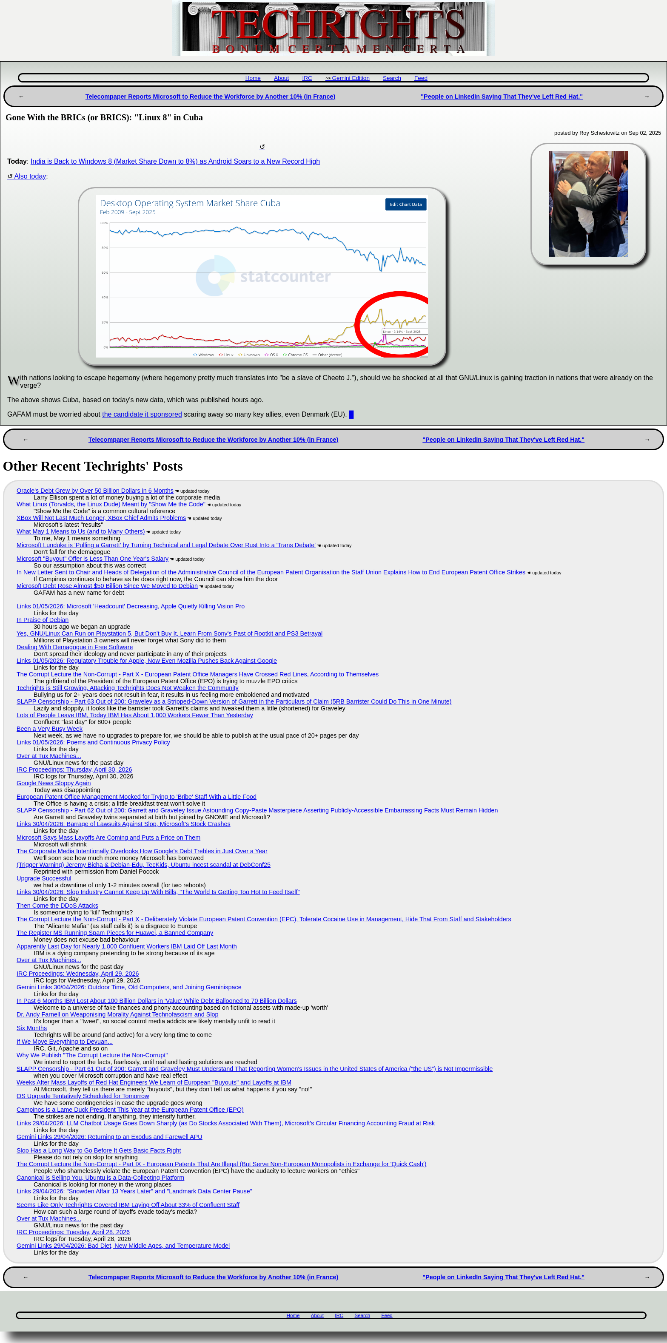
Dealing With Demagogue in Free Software (75, 647)
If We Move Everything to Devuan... (65, 1041)
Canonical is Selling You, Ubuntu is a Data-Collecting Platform (100, 1177)
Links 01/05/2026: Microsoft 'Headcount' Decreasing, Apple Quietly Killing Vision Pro (131, 606)
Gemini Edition (351, 78)
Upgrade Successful (44, 878)
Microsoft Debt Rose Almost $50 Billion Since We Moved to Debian (107, 585)
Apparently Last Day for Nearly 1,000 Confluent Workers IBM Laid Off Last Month (127, 946)
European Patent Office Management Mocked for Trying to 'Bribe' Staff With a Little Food (137, 796)
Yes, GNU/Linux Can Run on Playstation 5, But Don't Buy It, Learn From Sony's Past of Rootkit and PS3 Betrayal (169, 633)
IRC (307, 78)
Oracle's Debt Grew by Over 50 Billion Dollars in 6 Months (95, 490)
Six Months (32, 1028)
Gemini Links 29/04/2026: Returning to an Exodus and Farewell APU (109, 1136)
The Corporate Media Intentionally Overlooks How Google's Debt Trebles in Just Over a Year (142, 851)
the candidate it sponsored (142, 414)
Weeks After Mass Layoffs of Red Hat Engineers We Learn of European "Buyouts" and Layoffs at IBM (154, 1082)
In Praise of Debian (42, 619)
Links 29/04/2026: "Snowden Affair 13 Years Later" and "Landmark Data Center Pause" (134, 1191)
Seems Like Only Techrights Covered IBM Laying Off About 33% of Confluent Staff (128, 1204)
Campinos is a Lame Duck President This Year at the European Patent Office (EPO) (130, 1109)
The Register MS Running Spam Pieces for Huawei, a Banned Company (115, 932)
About (281, 78)
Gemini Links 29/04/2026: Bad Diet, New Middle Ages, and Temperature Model (123, 1245)
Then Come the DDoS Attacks (57, 905)
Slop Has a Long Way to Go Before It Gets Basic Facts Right (99, 1150)
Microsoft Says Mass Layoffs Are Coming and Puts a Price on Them (108, 837)
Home (253, 78)
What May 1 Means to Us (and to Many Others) (81, 531)
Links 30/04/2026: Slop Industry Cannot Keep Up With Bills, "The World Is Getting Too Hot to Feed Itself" (158, 892)
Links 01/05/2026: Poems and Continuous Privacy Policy (93, 742)
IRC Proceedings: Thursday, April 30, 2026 (74, 769)
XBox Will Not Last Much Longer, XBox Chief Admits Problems (101, 517)
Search (392, 78)
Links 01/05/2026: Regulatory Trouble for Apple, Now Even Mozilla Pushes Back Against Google (147, 660)
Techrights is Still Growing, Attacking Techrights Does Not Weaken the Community (128, 687)
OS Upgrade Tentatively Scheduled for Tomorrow (83, 1096)
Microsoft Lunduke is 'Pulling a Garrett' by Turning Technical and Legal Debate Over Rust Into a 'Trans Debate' (166, 545)
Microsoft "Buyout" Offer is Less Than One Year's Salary (92, 558)
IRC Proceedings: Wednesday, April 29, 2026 (78, 973)
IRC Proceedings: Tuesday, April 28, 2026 (73, 1232)
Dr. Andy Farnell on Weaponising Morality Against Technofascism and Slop (118, 1014)
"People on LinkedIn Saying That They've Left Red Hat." (502, 96)
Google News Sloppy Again (54, 783)
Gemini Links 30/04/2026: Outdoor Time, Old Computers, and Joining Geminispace (129, 987)
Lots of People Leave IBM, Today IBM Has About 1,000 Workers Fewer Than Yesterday (135, 715)
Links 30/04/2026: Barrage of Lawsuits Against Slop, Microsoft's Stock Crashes (124, 824)
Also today (30, 176)
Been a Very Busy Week (50, 728)
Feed (421, 78)
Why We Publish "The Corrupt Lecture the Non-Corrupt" (92, 1055)
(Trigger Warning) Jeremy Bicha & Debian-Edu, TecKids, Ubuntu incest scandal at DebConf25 (144, 864)
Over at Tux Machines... (49, 755)
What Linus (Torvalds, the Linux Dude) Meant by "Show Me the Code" (111, 504)
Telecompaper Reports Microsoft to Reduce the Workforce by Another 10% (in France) (210, 96)
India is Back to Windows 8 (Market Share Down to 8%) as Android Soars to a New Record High (175, 161)
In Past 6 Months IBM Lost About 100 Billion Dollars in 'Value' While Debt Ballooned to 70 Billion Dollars (157, 1000)
